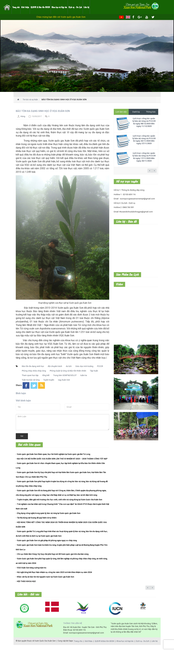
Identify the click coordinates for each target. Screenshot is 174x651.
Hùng (22, 116)
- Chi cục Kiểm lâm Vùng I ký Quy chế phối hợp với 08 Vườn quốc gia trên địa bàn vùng (52, 554)
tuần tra (83, 375)
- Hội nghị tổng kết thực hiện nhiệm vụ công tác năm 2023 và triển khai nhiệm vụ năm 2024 (54, 572)
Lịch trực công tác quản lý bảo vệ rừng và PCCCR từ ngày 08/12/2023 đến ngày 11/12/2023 (143, 122)
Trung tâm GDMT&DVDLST (65, 375)
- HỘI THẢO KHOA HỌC (26, 581)
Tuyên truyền (48, 380)
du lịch (69, 366)
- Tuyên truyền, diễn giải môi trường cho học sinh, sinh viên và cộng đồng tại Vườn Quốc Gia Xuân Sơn (59, 500)
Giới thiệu (25, 7)
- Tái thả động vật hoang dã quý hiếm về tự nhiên (36, 518)
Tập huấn (94, 371)
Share (19, 385)
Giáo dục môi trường (84, 366)
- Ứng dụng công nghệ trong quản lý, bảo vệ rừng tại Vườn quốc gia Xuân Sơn (48, 513)
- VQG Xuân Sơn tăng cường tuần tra (31, 568)
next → (154, 171)
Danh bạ (136, 112)
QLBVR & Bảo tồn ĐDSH (40, 7)
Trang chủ (16, 7)
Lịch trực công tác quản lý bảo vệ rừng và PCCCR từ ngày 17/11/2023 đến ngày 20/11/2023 (143, 157)
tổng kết (45, 375)
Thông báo (151, 112)
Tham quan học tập (30, 375)
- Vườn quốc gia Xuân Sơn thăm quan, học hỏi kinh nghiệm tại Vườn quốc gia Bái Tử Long (53, 454)
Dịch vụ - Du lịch (75, 7)
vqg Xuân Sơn (64, 380)
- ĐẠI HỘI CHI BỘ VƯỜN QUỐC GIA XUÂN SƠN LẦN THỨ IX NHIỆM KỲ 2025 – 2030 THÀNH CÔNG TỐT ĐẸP (61, 459)
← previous (149, 171)
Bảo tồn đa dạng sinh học (33, 366)
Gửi (21, 436)
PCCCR (100, 366)
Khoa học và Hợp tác (59, 7)
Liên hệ (86, 7)
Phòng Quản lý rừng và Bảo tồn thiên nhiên (68, 371)
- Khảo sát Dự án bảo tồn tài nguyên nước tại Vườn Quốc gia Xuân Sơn (45, 577)
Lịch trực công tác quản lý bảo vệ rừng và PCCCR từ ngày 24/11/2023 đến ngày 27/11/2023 (143, 140)
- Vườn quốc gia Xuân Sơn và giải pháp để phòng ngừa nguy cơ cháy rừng (46, 540)
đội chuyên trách (55, 366)
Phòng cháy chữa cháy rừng (34, 371)
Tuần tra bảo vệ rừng (31, 380)
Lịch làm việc (121, 112)
